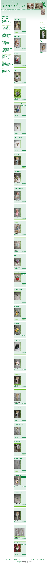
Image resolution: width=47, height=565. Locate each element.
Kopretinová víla (18, 70)
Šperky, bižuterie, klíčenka (6, 64)
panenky (29, 1)
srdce (29, 559)
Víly (15, 525)
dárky (6, 1)
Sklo (3, 57)
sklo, (35, 559)
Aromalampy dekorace (6, 22)
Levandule (4, 41)
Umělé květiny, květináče (6, 66)
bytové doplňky (11, 1)
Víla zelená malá (18, 492)
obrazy (38, 1)
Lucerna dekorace (5, 42)
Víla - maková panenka (19, 272)
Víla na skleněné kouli (19, 357)
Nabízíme (22, 9)
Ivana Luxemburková (22, 562)
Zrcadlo (3, 72)
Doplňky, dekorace (5, 29)
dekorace (18, 1)
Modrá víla (16, 154)
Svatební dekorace (5, 59)
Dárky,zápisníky (5, 28)
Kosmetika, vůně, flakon (6, 37)
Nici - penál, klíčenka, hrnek (7, 48)
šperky (26, 559)
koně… (2, 2)
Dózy (3, 30)
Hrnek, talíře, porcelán (6, 34)
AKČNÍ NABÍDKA (6, 18)
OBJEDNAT (24, 31)
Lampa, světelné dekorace (6, 40)
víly (36, 1)
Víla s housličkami (18, 424)
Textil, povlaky (4, 65)
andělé (33, 1)
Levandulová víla (18, 103)
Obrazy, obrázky (5, 49)
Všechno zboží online (5, 75)
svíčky (21, 1)
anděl (14, 559)
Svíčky (3, 62)
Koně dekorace (4, 36)
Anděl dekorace (4, 21)
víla (15, 559)
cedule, (39, 559)
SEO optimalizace (19, 561)
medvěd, (37, 559)
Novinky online (5, 16)
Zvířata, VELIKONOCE (6, 73)
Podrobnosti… (42, 39)
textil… (41, 559)
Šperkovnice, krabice (5, 63)
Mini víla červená (18, 137)
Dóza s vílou (17, 19)
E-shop (7, 9)
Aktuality (32, 9)
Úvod (29, 562)
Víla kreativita (17, 340)
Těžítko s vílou (17, 238)
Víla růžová (17, 373)
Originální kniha (5, 50)
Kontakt (27, 9)
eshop (5, 559)
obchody (16, 9)
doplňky (9, 559)
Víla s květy (17, 441)
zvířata (32, 559)
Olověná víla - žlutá (18, 171)
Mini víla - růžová (18, 120)
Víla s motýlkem (18, 458)
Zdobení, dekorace (5, 71)
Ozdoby (3, 51)
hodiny (25, 1)
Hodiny (3, 33)
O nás (12, 9)
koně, (18, 559)
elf (16, 559)
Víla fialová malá (18, 289)
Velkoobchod (5, 10)
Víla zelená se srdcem (19, 509)
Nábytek (3, 47)
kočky (42, 1)
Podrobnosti (16, 48)
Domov (3, 9)
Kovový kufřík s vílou (19, 86)
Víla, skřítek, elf (5, 70)
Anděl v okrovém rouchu (42, 41)
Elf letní (16, 53)
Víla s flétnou (17, 390)
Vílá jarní (16, 323)
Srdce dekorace (4, 58)
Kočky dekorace (5, 35)
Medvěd (3, 44)
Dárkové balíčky (13, 10)
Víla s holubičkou (18, 407)
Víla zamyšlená (17, 475)
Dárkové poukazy (5, 27)
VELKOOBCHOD (5, 69)
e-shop (2, 1)
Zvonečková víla (18, 542)
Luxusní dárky (4, 43)
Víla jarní (16, 306)
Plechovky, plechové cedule (6, 54)
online (6, 2)
